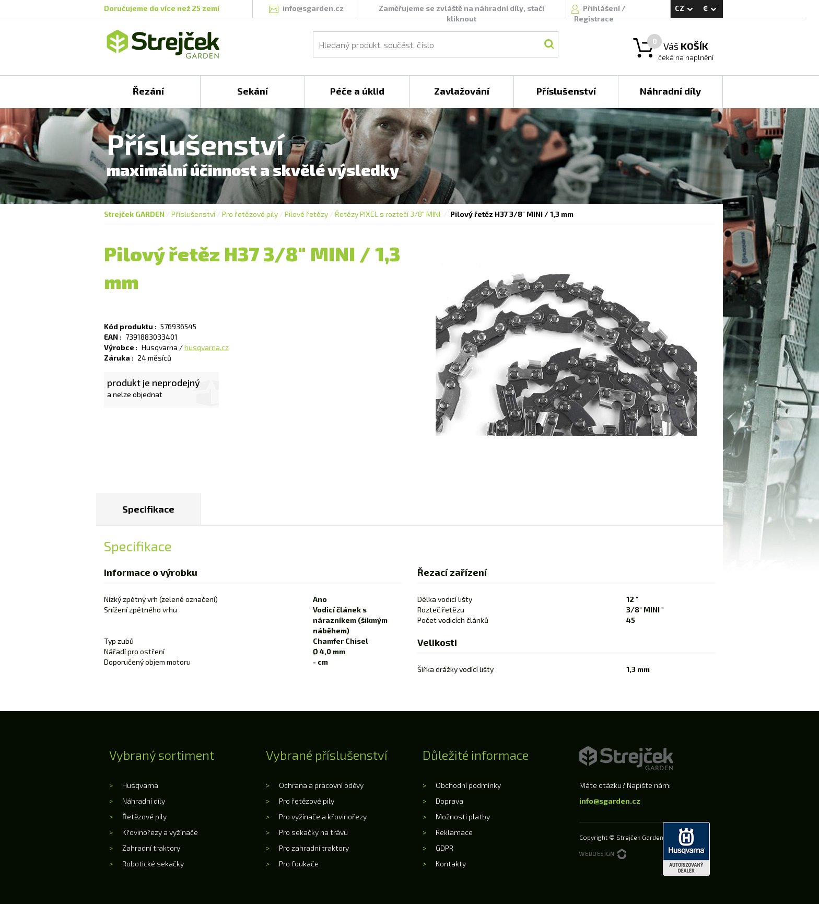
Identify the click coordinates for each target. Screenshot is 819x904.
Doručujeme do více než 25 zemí (161, 8)
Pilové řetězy (306, 214)
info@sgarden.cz (609, 800)
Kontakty (451, 863)
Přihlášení (602, 8)
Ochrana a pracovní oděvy (321, 785)
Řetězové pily (144, 816)
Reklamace (454, 832)
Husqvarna (140, 785)
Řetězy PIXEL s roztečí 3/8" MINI (388, 214)
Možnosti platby (463, 816)
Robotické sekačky (153, 863)
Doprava (449, 800)
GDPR (444, 847)
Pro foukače (299, 863)
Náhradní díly (143, 800)
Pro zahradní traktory (314, 847)
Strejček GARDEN (134, 214)
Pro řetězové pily (250, 214)
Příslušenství (193, 214)
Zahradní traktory (151, 847)
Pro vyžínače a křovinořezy (323, 816)
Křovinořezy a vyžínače (160, 832)
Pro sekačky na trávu (313, 832)
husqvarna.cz (206, 347)
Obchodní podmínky (468, 785)
